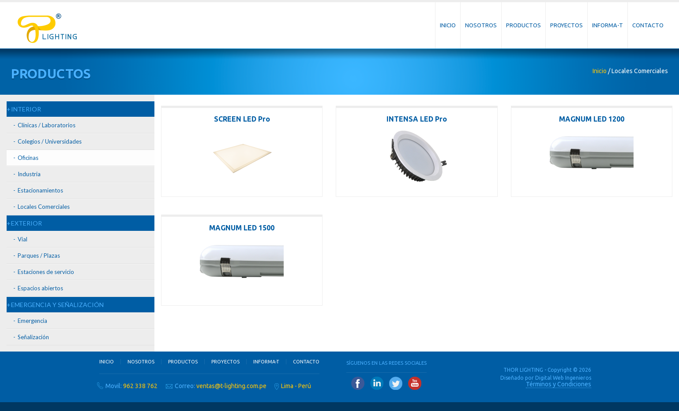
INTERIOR (26, 109)
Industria (29, 174)
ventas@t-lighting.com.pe (231, 385)
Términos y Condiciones (558, 384)
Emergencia (32, 320)
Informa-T (607, 25)
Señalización (33, 337)
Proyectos (566, 25)
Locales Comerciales (44, 206)
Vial (22, 239)
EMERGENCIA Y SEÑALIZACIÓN (57, 304)
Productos (523, 25)
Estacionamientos (40, 190)
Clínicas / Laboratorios (46, 125)
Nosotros (481, 25)
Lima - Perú (296, 385)
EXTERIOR (26, 223)
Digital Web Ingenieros (563, 378)
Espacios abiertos (40, 288)
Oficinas (28, 157)
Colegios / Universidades (50, 141)
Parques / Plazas (39, 255)
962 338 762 (140, 385)
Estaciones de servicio (46, 271)
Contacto (648, 25)
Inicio (448, 25)
